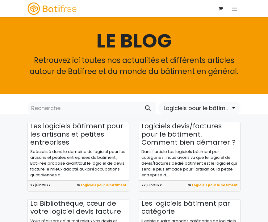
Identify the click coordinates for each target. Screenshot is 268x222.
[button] (199, 108)
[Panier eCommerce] (220, 8)
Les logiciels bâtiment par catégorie (185, 207)
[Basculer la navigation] (234, 8)
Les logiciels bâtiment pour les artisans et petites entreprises (76, 134)
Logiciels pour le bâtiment (104, 185)
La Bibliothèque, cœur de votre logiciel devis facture (75, 207)
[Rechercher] (148, 108)
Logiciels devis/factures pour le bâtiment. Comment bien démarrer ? (188, 134)
